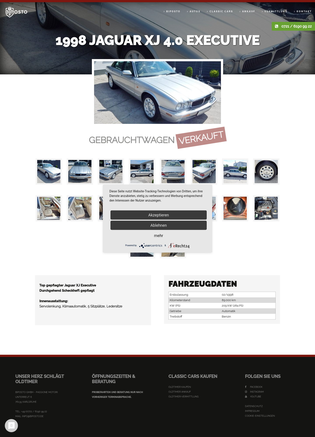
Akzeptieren (158, 214)
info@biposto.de (33, 416)
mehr (158, 235)
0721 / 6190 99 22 (296, 26)
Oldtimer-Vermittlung (183, 396)
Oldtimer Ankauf (179, 391)
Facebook (253, 387)
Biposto (173, 11)
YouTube (253, 396)
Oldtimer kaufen (179, 387)
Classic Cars (221, 11)
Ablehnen (158, 225)
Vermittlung (275, 11)
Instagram (254, 391)
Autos (195, 11)
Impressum (252, 411)
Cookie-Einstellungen (260, 415)
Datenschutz (254, 406)
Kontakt (304, 11)
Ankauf (248, 11)
